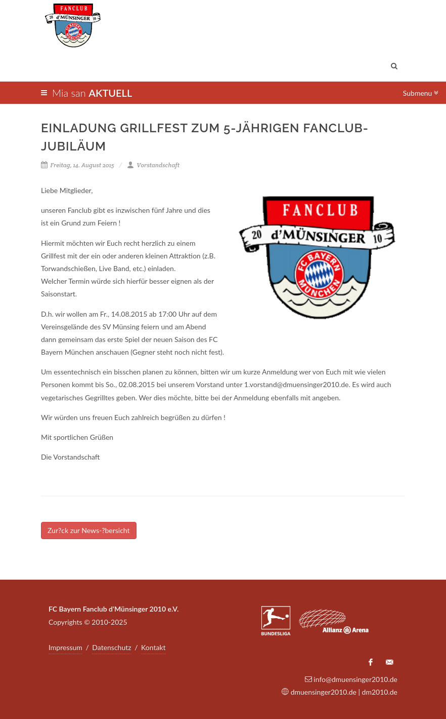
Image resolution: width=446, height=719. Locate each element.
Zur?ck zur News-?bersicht (89, 530)
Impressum (65, 647)
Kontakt (153, 647)
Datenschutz (111, 647)
